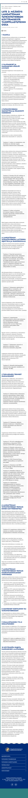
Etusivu (3, 6)
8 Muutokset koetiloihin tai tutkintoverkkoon (14, 610)
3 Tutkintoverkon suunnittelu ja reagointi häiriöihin (13, 111)
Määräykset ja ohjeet (16, 6)
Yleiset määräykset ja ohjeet (6, 8)
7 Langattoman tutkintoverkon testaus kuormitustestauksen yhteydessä (12, 572)
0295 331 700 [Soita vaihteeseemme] (21, 779)
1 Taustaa (6, 35)
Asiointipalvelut (6, 768)
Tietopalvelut (6, 765)
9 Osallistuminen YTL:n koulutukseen (12, 623)
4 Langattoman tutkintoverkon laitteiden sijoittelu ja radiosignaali (14, 239)
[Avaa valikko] (25, 756)
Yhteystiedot (5, 771)
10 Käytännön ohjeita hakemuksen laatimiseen (13, 648)
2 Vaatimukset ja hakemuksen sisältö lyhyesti (11, 66)
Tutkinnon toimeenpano (8, 6)
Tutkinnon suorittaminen (9, 762)
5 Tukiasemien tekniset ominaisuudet (12, 375)
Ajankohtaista (6, 756)
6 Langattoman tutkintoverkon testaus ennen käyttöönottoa (12, 507)
